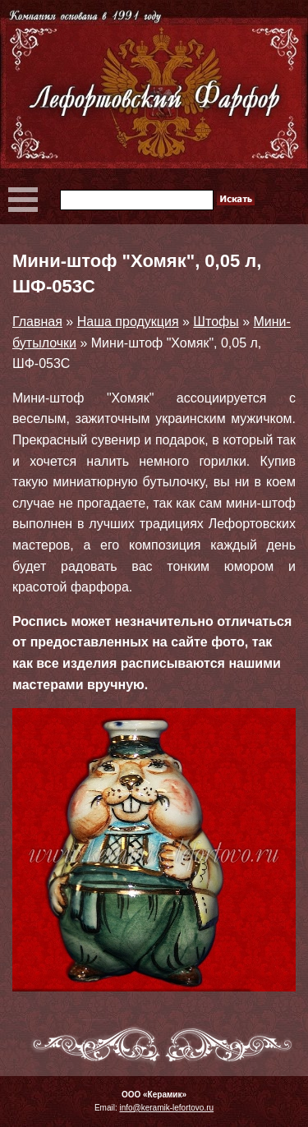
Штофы (215, 322)
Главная (37, 322)
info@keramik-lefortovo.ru (166, 1107)
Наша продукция (128, 322)
